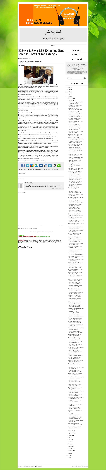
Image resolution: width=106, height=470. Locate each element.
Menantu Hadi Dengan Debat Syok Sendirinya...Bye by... (75, 283)
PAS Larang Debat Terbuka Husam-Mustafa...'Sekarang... (75, 355)
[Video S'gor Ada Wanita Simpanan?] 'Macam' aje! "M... (75, 424)
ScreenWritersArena (83, 466)
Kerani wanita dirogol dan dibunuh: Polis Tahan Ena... (76, 421)
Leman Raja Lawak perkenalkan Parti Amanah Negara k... (75, 361)
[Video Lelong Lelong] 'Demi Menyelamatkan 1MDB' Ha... (75, 192)
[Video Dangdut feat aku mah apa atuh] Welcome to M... (76, 398)
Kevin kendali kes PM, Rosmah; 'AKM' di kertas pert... (75, 185)
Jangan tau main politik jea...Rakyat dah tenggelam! (75, 109)
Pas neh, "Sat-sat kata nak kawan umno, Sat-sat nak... (76, 329)
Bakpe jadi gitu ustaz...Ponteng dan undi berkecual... (75, 395)
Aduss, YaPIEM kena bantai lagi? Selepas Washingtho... (75, 342)
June (69, 439)
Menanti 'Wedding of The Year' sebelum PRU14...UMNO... (75, 418)
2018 (68, 89)
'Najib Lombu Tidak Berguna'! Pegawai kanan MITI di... (74, 237)
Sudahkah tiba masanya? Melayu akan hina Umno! (75, 132)
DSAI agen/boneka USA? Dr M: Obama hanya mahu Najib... (75, 319)
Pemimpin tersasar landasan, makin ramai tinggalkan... (74, 306)
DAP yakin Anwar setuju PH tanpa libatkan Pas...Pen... (75, 270)
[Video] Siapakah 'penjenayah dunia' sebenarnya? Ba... (75, 289)
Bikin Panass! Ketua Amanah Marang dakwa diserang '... (74, 299)
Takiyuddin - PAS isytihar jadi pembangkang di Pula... (74, 358)
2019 (68, 87)
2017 (68, 92)
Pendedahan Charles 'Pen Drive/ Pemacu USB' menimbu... (75, 169)
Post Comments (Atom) (31, 228)
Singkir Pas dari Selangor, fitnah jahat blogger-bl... (75, 122)
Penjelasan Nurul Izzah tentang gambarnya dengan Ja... (75, 286)
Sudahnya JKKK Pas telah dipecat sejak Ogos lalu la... (75, 392)
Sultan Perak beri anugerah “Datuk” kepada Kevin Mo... (75, 161)
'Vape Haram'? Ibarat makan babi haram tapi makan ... (75, 151)
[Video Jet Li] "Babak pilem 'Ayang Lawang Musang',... (76, 260)
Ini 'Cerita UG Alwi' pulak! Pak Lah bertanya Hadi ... (75, 198)
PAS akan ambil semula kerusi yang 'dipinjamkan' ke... (75, 241)
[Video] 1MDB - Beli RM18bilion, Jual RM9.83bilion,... (75, 129)
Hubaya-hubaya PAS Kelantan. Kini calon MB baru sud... (75, 374)
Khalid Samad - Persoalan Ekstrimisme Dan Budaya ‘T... (75, 112)
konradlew (40, 231)
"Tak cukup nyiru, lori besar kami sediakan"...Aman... (75, 325)
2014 (68, 453)
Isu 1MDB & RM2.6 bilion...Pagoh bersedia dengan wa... (75, 106)
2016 (68, 94)
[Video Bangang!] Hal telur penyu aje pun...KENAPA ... (76, 368)
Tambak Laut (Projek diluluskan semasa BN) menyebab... (75, 172)
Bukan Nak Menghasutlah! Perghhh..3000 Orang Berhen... (75, 254)
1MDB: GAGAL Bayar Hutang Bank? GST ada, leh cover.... (75, 322)
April (69, 444)
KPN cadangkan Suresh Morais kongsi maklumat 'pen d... (75, 182)
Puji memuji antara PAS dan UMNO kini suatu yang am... (76, 348)
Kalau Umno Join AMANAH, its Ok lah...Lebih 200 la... (75, 257)
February (70, 448)
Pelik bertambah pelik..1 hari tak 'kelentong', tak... (75, 247)
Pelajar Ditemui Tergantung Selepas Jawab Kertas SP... (74, 211)
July (69, 437)
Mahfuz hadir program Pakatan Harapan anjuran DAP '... (75, 303)
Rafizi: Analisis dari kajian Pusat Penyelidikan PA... (75, 218)
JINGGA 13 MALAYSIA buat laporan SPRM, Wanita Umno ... (75, 351)
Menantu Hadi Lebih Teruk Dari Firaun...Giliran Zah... (75, 345)
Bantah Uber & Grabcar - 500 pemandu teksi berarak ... (74, 408)
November (70, 100)
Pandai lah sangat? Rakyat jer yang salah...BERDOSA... (75, 385)
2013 (68, 455)
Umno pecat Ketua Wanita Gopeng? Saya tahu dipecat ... (75, 215)
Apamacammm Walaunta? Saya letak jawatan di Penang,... (75, 158)
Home (53, 45)
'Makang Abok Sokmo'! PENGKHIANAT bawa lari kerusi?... (74, 165)
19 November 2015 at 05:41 (58, 188)
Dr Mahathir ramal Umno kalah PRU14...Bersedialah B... (75, 135)
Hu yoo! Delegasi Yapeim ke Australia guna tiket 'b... (74, 335)
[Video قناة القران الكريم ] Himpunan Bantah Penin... (74, 364)
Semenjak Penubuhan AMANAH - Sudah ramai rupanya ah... (75, 293)
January (70, 450)
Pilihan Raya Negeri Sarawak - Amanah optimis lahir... (75, 145)
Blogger (51, 231)
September (71, 433)
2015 (68, 96)
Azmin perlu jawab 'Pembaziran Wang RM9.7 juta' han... (75, 280)
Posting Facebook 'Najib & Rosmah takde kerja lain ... (74, 175)
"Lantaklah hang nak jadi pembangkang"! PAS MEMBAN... (76, 316)
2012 (68, 457)
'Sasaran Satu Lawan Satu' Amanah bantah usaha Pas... (75, 148)
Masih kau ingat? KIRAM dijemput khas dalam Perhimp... (76, 224)
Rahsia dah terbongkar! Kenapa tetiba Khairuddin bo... (75, 103)
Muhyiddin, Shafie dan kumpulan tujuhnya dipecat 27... (75, 263)
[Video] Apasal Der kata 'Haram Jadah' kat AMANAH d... (75, 244)
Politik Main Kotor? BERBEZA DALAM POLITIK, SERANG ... (75, 296)
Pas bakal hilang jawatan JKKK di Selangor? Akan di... (75, 195)
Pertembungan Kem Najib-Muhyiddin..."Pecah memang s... (75, 201)
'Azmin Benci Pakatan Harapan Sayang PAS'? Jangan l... (75, 142)
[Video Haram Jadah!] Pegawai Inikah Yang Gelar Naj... (75, 179)
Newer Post (21, 226)
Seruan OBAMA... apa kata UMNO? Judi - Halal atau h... (76, 231)
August (70, 435)
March (69, 446)
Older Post (61, 226)
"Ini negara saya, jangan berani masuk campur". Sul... (75, 250)
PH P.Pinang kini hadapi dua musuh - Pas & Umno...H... (76, 309)
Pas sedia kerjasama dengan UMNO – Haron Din (74, 414)
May (69, 441)
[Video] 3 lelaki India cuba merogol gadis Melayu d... (74, 208)
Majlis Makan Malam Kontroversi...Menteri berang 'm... (75, 381)
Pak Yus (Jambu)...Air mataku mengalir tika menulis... (74, 119)
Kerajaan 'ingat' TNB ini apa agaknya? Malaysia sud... (74, 125)
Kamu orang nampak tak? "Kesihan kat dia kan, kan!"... (75, 371)
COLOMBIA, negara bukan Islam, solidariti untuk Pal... (75, 401)
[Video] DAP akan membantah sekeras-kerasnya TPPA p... (75, 267)
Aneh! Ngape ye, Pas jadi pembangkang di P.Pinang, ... (75, 312)
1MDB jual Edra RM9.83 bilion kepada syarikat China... (74, 234)
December (70, 98)
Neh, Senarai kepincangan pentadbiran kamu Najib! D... (75, 116)
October (70, 431)
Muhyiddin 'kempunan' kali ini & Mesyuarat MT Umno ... (75, 205)
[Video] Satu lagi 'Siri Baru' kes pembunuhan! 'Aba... (75, 188)
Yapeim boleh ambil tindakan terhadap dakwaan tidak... (74, 427)
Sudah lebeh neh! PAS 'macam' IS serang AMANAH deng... (76, 221)
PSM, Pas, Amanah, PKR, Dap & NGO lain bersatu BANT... (75, 276)
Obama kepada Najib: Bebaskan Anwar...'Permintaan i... (75, 228)
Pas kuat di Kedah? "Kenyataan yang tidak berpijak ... (75, 155)
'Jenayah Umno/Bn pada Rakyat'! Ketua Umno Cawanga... (76, 377)
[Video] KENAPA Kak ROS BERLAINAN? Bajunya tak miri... (75, 332)
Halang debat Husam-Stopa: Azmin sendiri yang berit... (74, 338)
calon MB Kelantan (53, 169)
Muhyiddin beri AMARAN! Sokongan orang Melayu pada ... (76, 138)
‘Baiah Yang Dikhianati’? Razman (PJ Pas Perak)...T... (75, 273)
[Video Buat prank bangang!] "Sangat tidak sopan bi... (75, 388)
